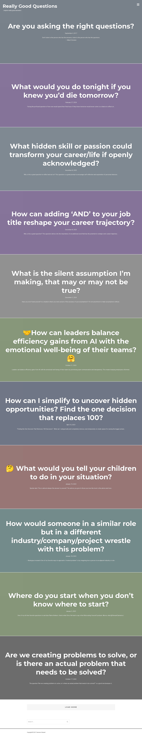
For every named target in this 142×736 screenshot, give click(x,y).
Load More (71, 707)
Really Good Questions (30, 6)
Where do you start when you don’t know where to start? (71, 599)
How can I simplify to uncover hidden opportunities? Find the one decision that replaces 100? (71, 409)
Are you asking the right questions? (71, 26)
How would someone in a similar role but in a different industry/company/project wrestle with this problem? (71, 536)
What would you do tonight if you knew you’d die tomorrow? (71, 91)
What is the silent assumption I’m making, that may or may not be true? (71, 282)
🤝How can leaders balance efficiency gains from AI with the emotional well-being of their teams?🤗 (71, 345)
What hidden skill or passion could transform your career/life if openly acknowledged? (71, 154)
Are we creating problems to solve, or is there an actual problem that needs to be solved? (71, 663)
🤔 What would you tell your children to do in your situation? (71, 472)
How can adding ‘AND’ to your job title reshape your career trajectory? (71, 218)
